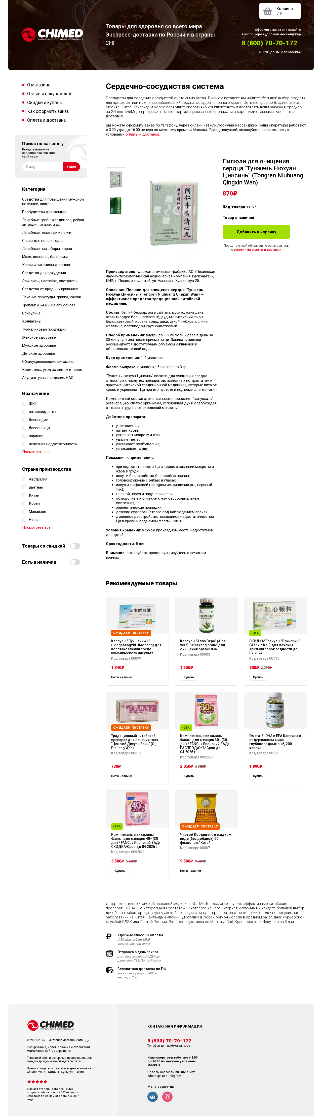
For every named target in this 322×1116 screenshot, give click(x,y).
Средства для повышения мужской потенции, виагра (53, 201)
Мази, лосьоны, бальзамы (45, 256)
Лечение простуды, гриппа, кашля (51, 297)
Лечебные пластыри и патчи (46, 232)
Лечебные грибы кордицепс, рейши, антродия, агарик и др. (53, 222)
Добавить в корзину (256, 232)
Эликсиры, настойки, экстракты (49, 281)
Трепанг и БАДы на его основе (49, 305)
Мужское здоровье (39, 345)
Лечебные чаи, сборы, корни (47, 248)
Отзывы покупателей (49, 93)
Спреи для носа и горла (42, 240)
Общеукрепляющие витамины (48, 361)
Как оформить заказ (48, 111)
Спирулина (31, 313)
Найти (71, 167)
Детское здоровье (38, 353)
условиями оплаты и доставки (257, 249)
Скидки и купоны (45, 102)
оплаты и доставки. (143, 134)
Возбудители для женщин (44, 212)
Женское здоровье (39, 337)
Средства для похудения (44, 273)
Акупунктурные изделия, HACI (48, 377)
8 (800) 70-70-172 (269, 43)
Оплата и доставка (46, 120)
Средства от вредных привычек (50, 289)
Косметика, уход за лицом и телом (52, 369)
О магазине (39, 84)
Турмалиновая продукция (44, 329)
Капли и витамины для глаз (46, 265)
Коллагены (31, 321)
